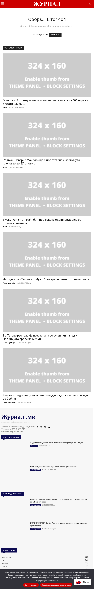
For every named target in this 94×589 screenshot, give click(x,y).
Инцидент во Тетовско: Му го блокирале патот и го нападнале (46, 279)
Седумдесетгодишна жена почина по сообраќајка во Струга (56, 442)
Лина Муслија (9, 283)
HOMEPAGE (55, 35)
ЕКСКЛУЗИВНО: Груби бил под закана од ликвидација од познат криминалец (59, 524)
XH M (5, 107)
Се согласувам (31, 585)
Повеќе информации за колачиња (56, 585)
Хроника (34, 446)
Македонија (35, 470)
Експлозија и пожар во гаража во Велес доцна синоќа (54, 466)
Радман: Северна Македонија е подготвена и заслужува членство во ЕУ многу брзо (58, 500)
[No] (90, 579)
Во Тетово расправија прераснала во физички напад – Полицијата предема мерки (40, 337)
